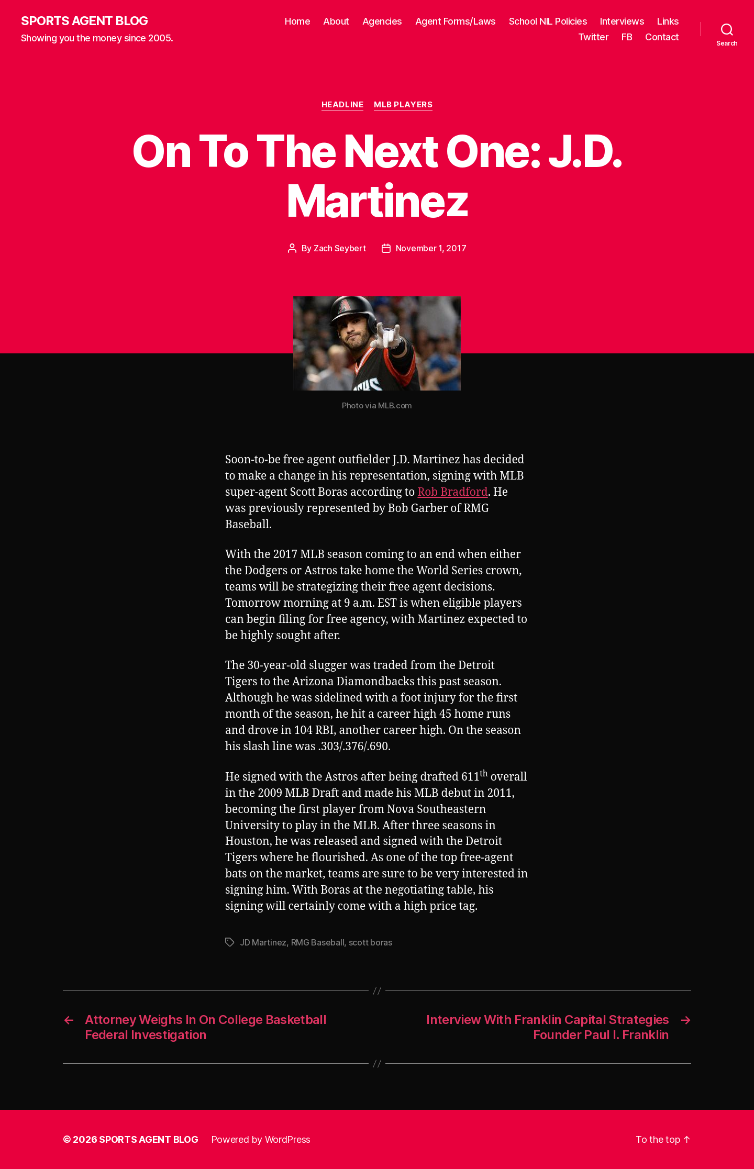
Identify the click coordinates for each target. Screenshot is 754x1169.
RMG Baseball (318, 942)
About (336, 21)
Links (668, 21)
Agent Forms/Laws (455, 21)
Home (297, 21)
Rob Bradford (452, 492)
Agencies (382, 21)
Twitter (593, 36)
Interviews (622, 21)
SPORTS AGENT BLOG (84, 21)
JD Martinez (263, 942)
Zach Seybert (340, 248)
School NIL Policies (548, 21)
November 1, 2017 (431, 248)
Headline (342, 104)
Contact (662, 36)
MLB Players (403, 104)
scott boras (370, 942)
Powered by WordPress (261, 1139)
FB (627, 36)
